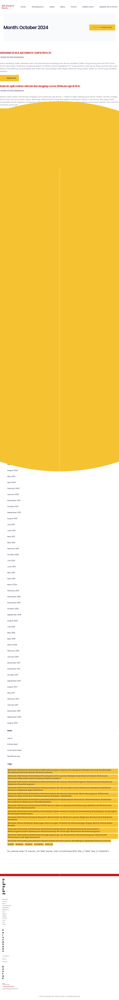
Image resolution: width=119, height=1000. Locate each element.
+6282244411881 (8, 987)
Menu (4, 959)
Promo (4, 962)
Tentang (5, 956)
